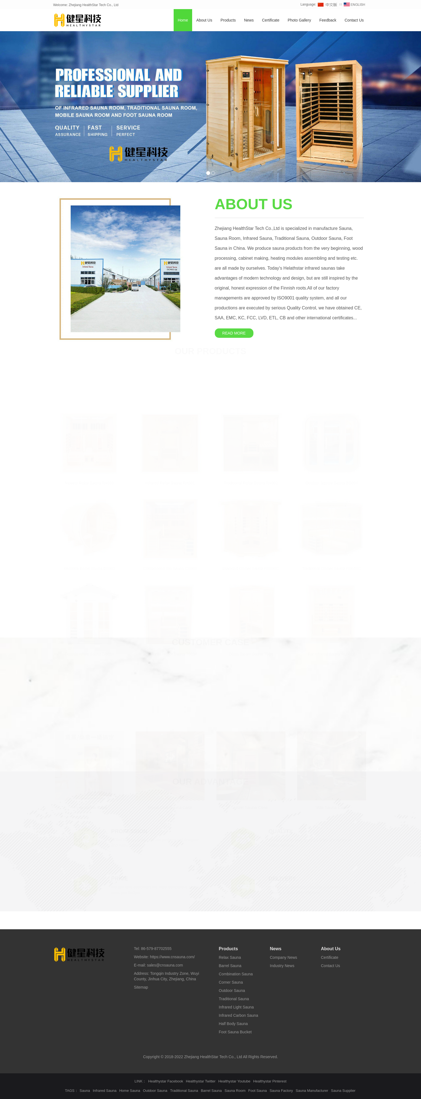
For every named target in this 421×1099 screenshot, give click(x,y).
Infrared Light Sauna (236, 1007)
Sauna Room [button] (234, 1091)
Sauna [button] (85, 1091)
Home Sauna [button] (129, 1091)
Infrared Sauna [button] (104, 1091)
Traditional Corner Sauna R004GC (331, 568)
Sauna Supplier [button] (343, 1091)
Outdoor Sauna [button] (155, 1091)
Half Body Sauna (233, 1023)
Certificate (270, 20)
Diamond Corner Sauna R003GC (251, 568)
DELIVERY (282, 878)
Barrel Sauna (230, 965)
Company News (283, 957)
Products (228, 20)
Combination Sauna (236, 974)
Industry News (282, 965)
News (249, 20)
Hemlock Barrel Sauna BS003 (89, 568)
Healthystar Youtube (234, 1081)
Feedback (327, 20)
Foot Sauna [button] (257, 1091)
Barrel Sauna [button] (211, 1091)
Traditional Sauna (234, 999)
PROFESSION (129, 831)
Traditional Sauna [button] (184, 1091)
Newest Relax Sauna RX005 (89, 482)
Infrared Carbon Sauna (238, 1015)
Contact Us (354, 20)
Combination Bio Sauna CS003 (170, 568)
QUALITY (281, 831)
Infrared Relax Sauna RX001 (170, 482)
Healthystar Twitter (200, 1081)
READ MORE (234, 333)
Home (183, 20)
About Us (204, 20)
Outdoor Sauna (232, 990)
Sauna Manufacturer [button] (312, 1091)
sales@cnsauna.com (165, 965)
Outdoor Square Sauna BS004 (331, 482)
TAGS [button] (69, 1091)
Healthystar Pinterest (270, 1081)
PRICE (119, 878)
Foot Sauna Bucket (235, 1032)
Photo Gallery (299, 20)
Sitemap (141, 987)
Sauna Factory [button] (281, 1091)
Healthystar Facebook (165, 1081)
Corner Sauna (231, 982)
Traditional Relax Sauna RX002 (251, 482)
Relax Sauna (230, 957)
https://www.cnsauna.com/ (172, 957)
